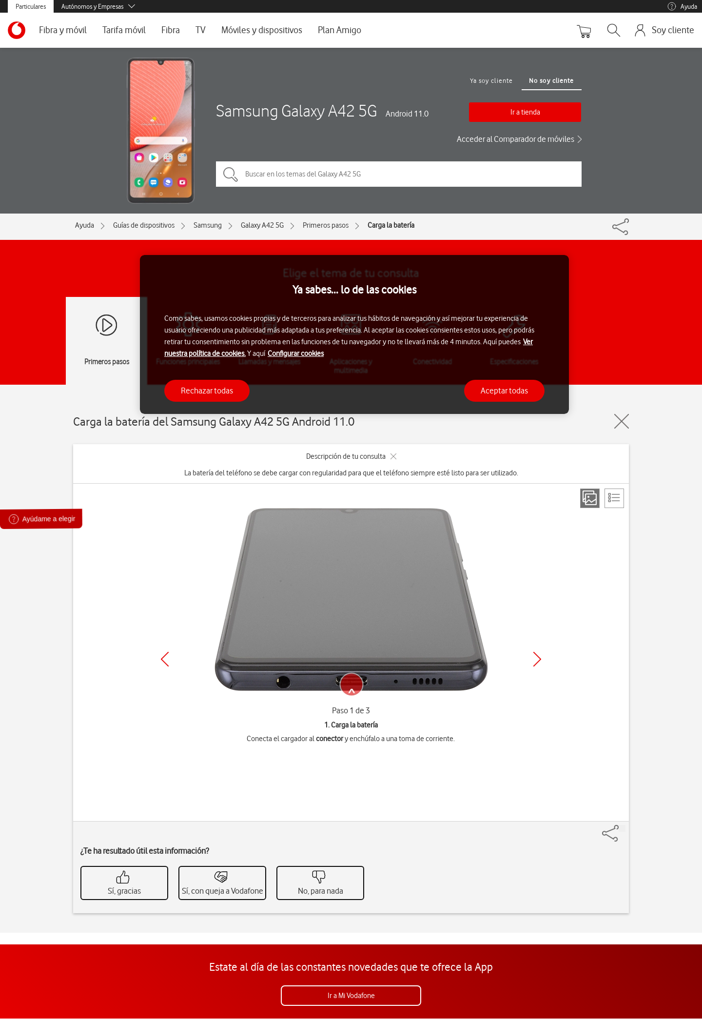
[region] (354, 334)
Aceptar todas (504, 390)
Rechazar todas (207, 390)
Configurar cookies (296, 353)
